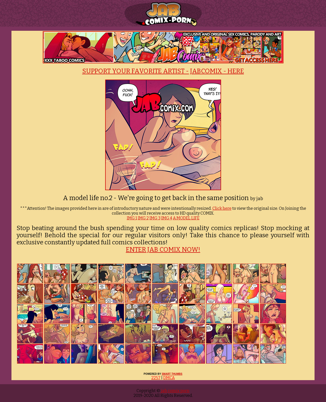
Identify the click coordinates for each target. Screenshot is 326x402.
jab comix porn (174, 390)
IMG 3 (155, 218)
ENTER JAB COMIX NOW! (163, 250)
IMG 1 (132, 218)
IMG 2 (143, 218)
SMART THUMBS (172, 374)
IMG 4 (166, 218)
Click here (222, 208)
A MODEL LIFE (186, 218)
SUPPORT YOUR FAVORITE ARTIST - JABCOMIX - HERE (163, 71)
